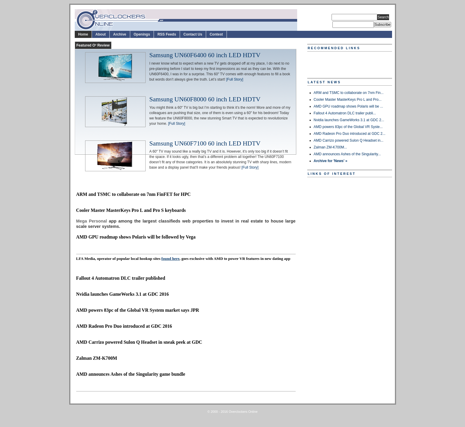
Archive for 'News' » (331, 161)
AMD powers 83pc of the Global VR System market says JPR (137, 310)
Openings (142, 34)
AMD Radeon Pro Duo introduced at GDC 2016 (124, 326)
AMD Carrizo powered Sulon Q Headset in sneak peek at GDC (139, 342)
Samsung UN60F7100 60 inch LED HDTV (205, 143)
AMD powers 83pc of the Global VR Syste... (348, 127)
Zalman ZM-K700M (96, 358)
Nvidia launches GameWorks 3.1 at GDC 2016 (122, 294)
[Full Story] (234, 79)
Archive (119, 34)
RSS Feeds (166, 34)
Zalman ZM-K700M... (330, 147)
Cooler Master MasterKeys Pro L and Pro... (348, 99)
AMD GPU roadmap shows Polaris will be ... (348, 106)
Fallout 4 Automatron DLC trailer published (120, 278)
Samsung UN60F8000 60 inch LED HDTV (205, 99)
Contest (216, 34)
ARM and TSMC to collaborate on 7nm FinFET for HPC (133, 194)
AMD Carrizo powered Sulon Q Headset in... (348, 140)
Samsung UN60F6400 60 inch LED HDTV (205, 55)
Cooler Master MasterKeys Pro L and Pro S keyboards (131, 210)
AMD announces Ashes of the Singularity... (347, 154)
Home (83, 34)
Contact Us (193, 34)
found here (170, 258)
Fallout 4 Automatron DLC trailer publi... (345, 113)
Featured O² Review (93, 45)
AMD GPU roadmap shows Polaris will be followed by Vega (136, 236)
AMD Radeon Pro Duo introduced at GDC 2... (350, 134)
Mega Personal (91, 221)
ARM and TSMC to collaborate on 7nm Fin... (349, 93)
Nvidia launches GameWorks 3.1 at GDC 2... (349, 120)
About (100, 34)
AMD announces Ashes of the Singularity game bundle (130, 374)
